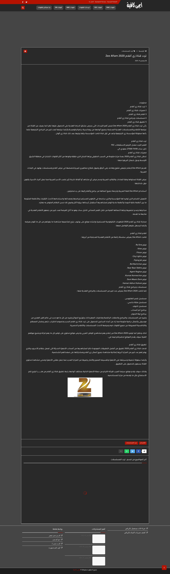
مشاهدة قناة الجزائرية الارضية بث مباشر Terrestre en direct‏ (79, 550)
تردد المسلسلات (128, 51)
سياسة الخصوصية (100, 2)
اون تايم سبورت (54, 548)
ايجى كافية (76, 570)
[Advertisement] (85, 29)
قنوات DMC (110, 7)
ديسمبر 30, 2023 (84, 546)
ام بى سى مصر (54, 535)
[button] (138, 451)
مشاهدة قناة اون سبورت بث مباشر (79, 538)
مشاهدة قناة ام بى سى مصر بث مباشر (80, 561)
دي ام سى (56, 539)
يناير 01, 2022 (85, 535)
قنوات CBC (98, 7)
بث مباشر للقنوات (44, 7)
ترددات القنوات (84, 7)
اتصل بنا (91, 2)
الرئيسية (143, 51)
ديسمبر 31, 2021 (84, 558)
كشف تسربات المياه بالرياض (134, 533)
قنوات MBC (70, 7)
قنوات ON (58, 7)
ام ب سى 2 (56, 544)
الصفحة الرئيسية (112, 2)
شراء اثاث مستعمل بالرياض (135, 528)
